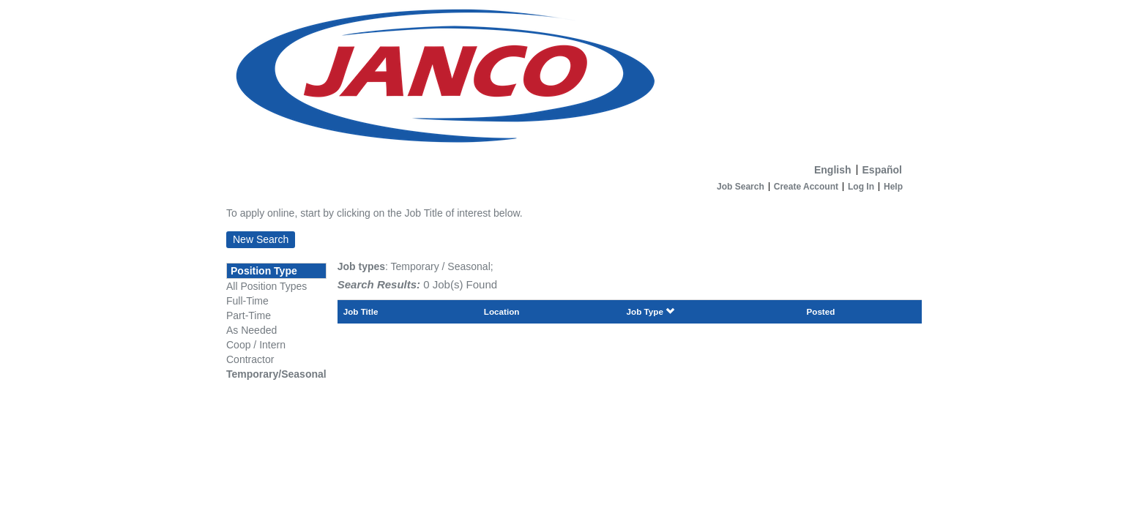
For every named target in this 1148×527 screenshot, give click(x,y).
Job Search (740, 187)
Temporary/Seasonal (276, 374)
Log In (861, 187)
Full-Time (247, 301)
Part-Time (248, 315)
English (832, 170)
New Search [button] (260, 239)
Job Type (651, 311)
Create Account (806, 187)
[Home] (574, 78)
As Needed (251, 330)
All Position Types (266, 286)
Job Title (361, 311)
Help (893, 187)
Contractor (250, 359)
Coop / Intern (256, 345)
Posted (820, 311)
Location (502, 311)
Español (882, 170)
